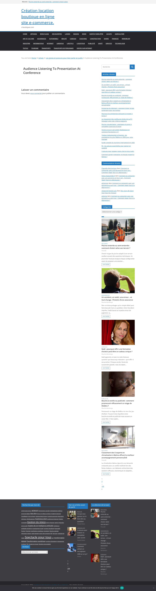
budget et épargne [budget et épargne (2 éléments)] (56, 513)
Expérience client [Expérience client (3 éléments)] (41, 519)
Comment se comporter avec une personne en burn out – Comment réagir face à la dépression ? (116, 170)
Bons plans (44, 34)
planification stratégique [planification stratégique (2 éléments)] (37, 531)
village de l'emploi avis (109, 191)
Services (109, 43)
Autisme (104, 196)
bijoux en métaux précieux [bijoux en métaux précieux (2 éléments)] (44, 513)
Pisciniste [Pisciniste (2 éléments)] (28, 531)
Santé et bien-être (96, 34)
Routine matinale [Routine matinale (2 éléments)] (54, 531)
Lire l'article (106, 264)
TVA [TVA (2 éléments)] (27, 544)
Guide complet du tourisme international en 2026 (118, 143)
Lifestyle (70, 43)
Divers (106, 39)
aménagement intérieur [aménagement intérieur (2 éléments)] (56, 511)
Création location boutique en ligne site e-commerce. (37, 16)
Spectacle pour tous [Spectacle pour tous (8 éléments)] (38, 537)
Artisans (33, 34)
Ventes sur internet (84, 48)
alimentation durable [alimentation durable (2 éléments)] (44, 511)
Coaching (83, 39)
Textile (25, 48)
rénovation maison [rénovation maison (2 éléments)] (26, 533)
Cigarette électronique (109, 168)
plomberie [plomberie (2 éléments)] (46, 531)
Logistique (81, 43)
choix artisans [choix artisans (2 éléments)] (31, 516)
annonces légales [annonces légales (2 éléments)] (25, 513)
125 (103, 486)
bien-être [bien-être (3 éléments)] (33, 514)
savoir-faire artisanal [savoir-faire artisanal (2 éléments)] (44, 533)
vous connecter (36, 93)
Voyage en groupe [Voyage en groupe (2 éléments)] (33, 544)
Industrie (26, 43)
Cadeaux (73, 39)
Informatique (38, 43)
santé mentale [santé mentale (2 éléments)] (35, 533)
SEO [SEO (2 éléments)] (51, 533)
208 (68, 568)
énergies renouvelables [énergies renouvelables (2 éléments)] (45, 544)
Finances (115, 39)
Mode (84, 34)
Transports (46, 48)
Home (25, 34)
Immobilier (126, 39)
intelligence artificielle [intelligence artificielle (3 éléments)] (45, 526)
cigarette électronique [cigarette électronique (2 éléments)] (41, 516)
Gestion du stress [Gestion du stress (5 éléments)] (36, 522)
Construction (95, 39)
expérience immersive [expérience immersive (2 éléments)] (53, 519)
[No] (154, 588)
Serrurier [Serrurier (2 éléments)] (55, 533)
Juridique (60, 43)
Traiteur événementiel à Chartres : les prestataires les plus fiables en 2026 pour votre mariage (117, 137)
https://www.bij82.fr (108, 176)
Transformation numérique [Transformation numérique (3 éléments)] (36, 541)
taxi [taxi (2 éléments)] (53, 538)
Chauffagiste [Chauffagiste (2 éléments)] (24, 516)
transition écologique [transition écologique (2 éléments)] (51, 541)
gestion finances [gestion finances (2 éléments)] (50, 522)
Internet (50, 43)
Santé (100, 43)
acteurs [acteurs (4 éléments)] (35, 510)
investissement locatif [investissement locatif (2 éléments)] (37, 528)
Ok (122, 588)
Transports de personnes (64, 48)
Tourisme (34, 48)
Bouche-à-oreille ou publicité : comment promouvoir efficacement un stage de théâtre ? (118, 403)
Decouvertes (57, 34)
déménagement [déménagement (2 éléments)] (31, 519)
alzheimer (105, 183)
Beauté (64, 39)
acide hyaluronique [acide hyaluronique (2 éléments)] (26, 511)
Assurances (41, 39)
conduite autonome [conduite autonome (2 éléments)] (52, 516)
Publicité (91, 43)
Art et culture (28, 39)
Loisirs (67, 34)
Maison (76, 34)
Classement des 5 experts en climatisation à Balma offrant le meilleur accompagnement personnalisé (116, 103)
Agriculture (119, 34)
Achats (109, 34)
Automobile (53, 39)
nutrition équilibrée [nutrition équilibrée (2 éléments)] (49, 528)
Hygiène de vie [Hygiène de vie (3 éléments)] (33, 526)
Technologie (120, 43)
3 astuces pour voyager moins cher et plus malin (118, 151)
